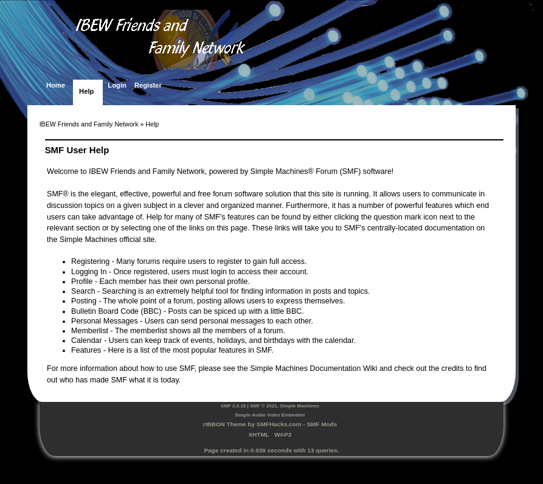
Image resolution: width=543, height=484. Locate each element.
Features (86, 350)
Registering (90, 261)
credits (452, 368)
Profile (81, 281)
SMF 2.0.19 (233, 406)
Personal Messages (104, 321)
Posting (84, 301)
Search (83, 291)
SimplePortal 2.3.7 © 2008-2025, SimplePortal (271, 466)
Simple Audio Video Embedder (270, 415)
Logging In (88, 272)
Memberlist (89, 331)
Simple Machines (299, 406)
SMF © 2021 (263, 406)
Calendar (86, 340)
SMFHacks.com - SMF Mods (297, 424)
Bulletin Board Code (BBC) (116, 311)
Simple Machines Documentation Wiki (313, 368)
